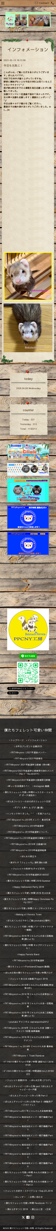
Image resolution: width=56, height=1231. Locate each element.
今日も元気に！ (13, 65)
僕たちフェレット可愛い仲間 (28, 730)
